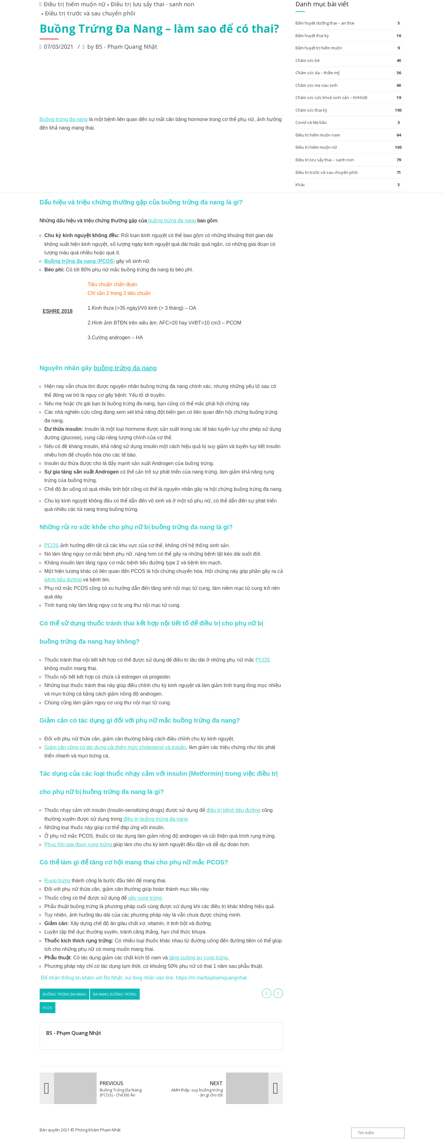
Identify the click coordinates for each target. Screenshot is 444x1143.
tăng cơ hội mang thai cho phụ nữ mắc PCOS (156, 862)
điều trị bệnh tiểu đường (233, 810)
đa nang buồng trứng (115, 994)
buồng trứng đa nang (172, 220)
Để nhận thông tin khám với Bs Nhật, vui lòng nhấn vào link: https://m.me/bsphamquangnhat (143, 977)
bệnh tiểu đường (63, 579)
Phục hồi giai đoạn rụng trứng (78, 844)
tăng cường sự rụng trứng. (198, 957)
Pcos (47, 1007)
